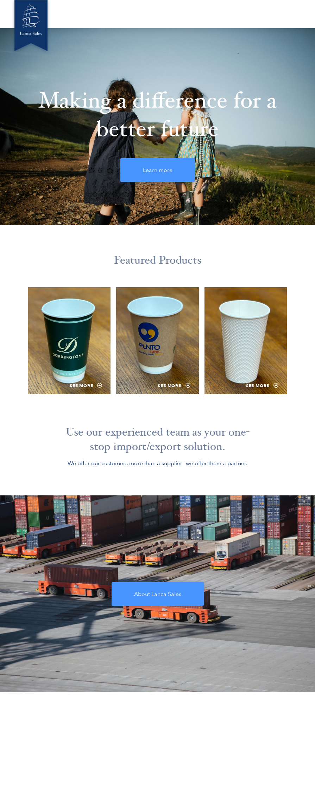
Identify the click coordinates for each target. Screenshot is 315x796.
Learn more (157, 170)
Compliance (255, 14)
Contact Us (292, 14)
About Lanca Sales (157, 594)
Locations (179, 14)
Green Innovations (137, 14)
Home (67, 14)
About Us (95, 14)
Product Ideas (216, 14)
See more (86, 386)
